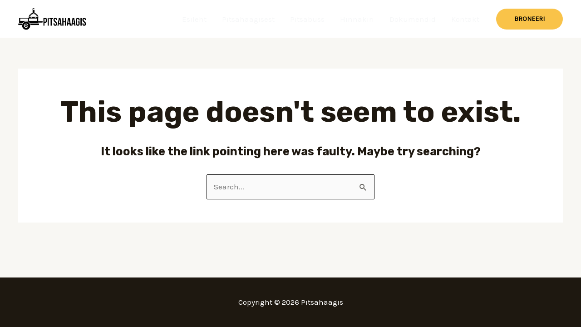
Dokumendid (412, 19)
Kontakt (465, 19)
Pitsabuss (307, 19)
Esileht (194, 19)
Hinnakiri (357, 19)
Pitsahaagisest (248, 19)
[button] (529, 19)
